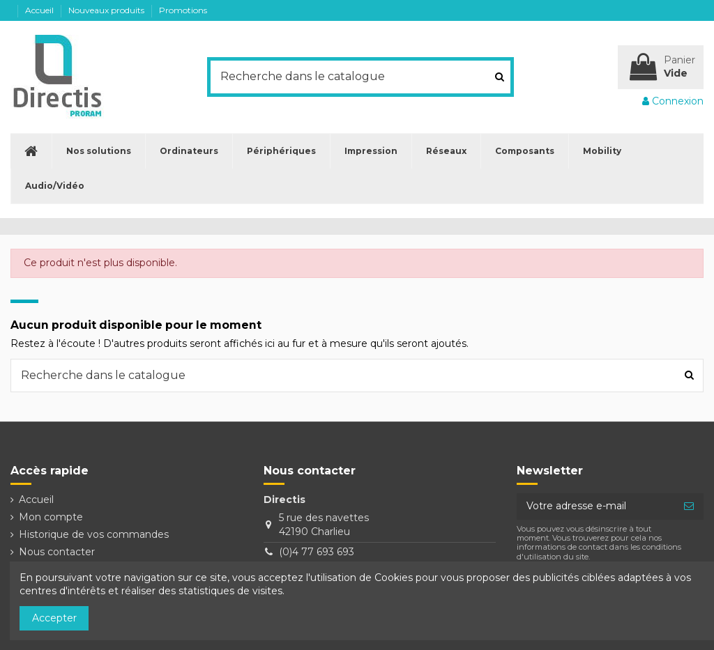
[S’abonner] (689, 506)
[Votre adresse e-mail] (595, 506)
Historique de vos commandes (94, 534)
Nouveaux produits (107, 10)
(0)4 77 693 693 (316, 551)
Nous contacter (57, 551)
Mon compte (51, 517)
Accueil (40, 10)
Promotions (183, 10)
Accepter (54, 618)
